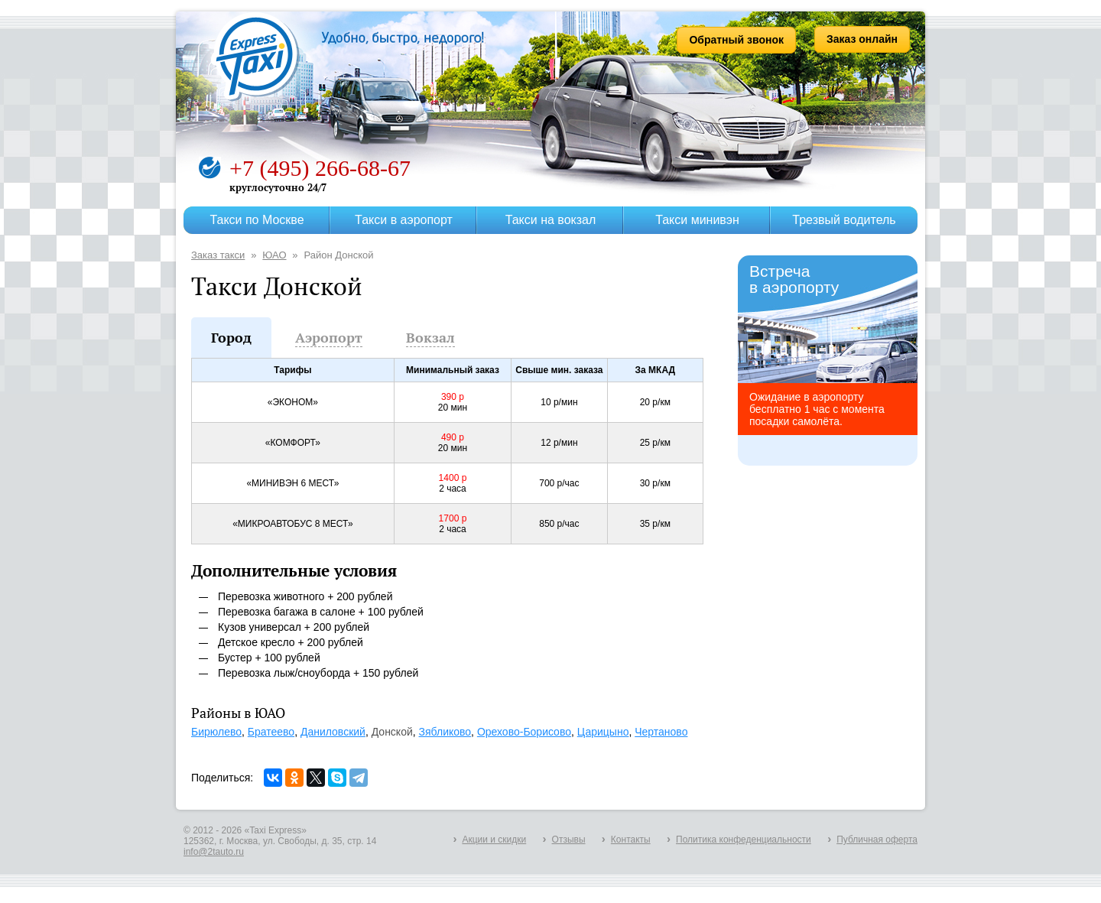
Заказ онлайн (862, 39)
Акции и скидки (494, 839)
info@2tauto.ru (214, 851)
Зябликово (445, 732)
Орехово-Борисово (524, 732)
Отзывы (569, 839)
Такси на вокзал (550, 219)
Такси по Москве (256, 219)
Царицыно (603, 732)
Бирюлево (216, 732)
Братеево (271, 732)
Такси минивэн (697, 219)
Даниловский (332, 732)
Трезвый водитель (843, 219)
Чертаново (661, 732)
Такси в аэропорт (404, 219)
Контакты (631, 839)
